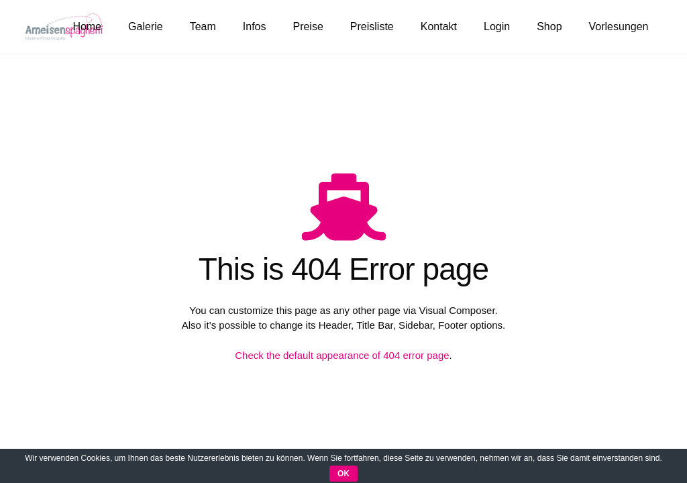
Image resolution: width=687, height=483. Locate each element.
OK (343, 473)
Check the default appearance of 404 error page (342, 355)
